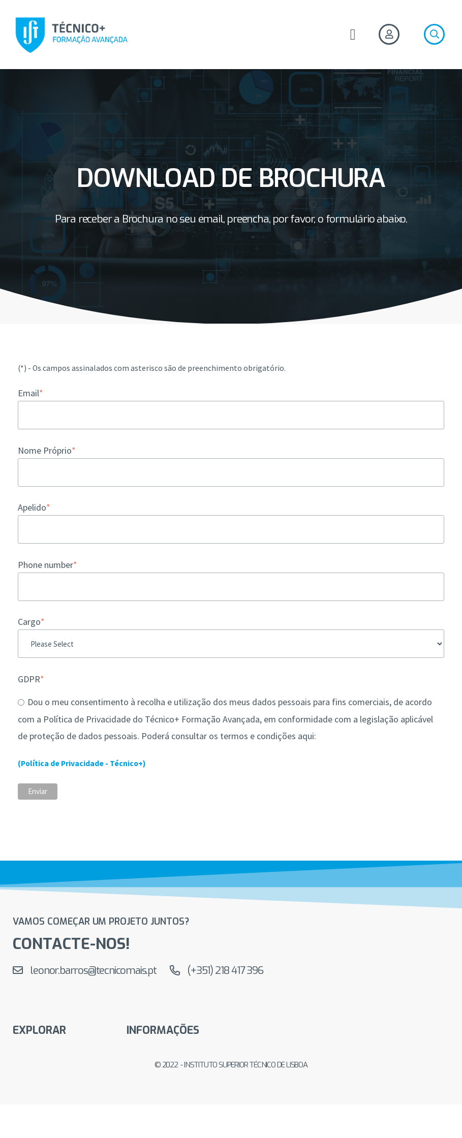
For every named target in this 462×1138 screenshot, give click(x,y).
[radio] (231, 718)
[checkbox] (231, 718)
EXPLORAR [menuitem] (39, 1031)
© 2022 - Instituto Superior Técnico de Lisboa (231, 1066)
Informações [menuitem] (163, 1031)
